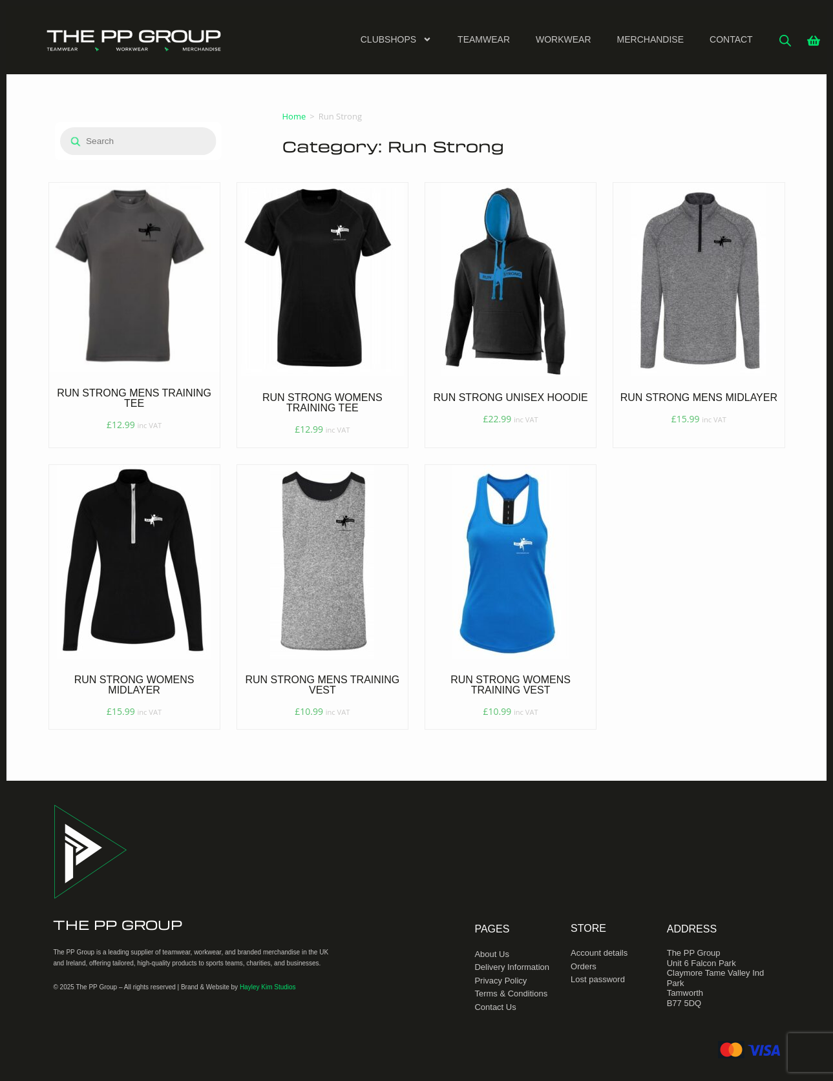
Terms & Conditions (510, 993)
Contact (731, 39)
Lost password (598, 979)
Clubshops (396, 39)
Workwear (563, 39)
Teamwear (484, 39)
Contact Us (495, 1007)
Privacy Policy (500, 980)
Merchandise (650, 39)
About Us (491, 954)
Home (294, 116)
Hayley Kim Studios (268, 987)
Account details (599, 953)
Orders (583, 966)
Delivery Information (511, 967)
